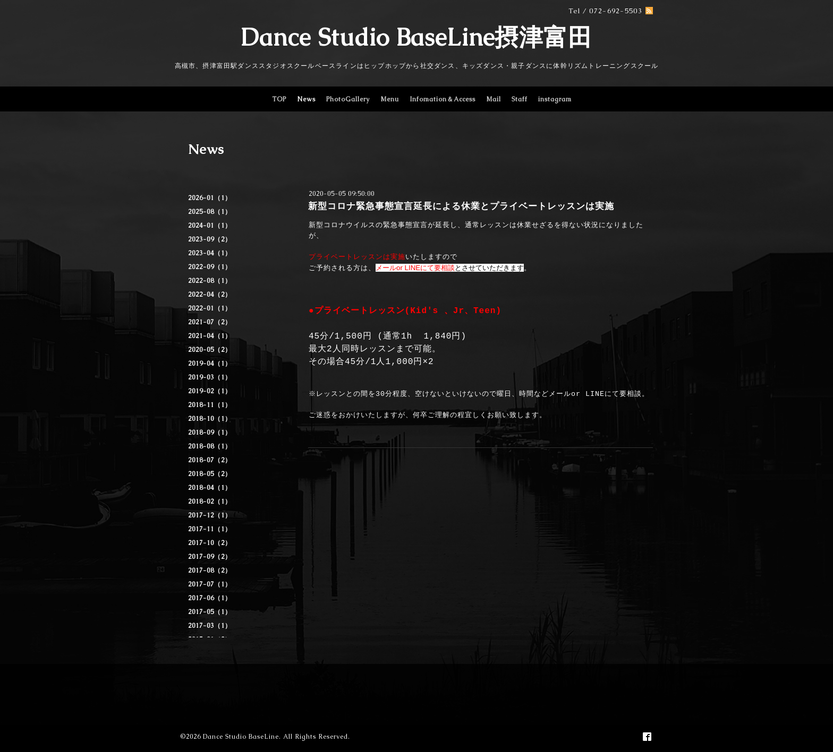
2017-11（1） (210, 529)
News (306, 99)
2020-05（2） (210, 349)
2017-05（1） (210, 612)
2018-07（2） (210, 460)
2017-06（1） (210, 598)
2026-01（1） (210, 198)
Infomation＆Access (442, 99)
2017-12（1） (210, 515)
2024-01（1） (210, 225)
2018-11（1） (210, 405)
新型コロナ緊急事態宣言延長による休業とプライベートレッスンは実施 (461, 206)
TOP (279, 99)
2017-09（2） (210, 556)
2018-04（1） (210, 487)
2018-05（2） (210, 474)
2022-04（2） (210, 294)
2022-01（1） (210, 308)
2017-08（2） (210, 570)
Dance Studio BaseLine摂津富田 (416, 37)
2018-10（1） (210, 418)
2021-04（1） (210, 336)
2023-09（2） (210, 239)
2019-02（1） (210, 391)
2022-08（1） (210, 280)
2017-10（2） (210, 543)
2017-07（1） (210, 584)
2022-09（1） (210, 267)
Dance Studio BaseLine (241, 736)
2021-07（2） (210, 322)
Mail (493, 99)
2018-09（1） (210, 432)
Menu (389, 99)
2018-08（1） (210, 446)
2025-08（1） (210, 212)
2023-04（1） (210, 253)
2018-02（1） (210, 501)
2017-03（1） (210, 625)
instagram (555, 99)
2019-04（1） (210, 363)
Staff (520, 99)
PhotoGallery (348, 99)
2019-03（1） (210, 377)
